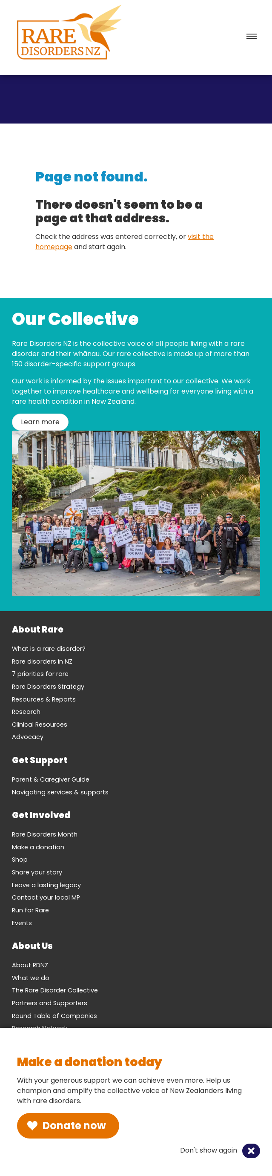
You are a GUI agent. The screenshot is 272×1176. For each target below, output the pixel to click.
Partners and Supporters (49, 1003)
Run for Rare (30, 910)
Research (26, 711)
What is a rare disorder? (49, 648)
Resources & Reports (44, 699)
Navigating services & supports (60, 792)
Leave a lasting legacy (46, 885)
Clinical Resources (39, 724)
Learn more (40, 422)
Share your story (37, 872)
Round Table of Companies (54, 1016)
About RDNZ (30, 965)
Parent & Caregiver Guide (50, 779)
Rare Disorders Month (44, 834)
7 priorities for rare (40, 674)
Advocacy (27, 737)
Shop (20, 859)
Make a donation (38, 847)
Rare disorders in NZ (42, 661)
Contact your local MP (46, 897)
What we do (30, 978)
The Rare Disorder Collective (55, 990)
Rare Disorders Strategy (48, 686)
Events (22, 923)
